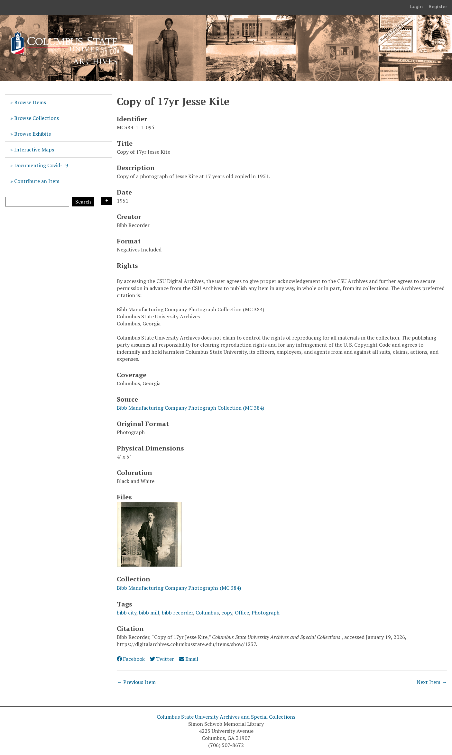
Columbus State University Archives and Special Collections (226, 716)
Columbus (207, 612)
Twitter (162, 658)
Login (416, 6)
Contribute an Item (37, 181)
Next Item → (432, 682)
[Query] (37, 201)
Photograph (266, 612)
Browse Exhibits (32, 133)
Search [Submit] (83, 201)
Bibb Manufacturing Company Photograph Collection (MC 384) (190, 407)
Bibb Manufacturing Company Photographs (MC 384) (179, 587)
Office (242, 612)
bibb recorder (177, 612)
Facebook (131, 658)
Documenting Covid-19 (41, 165)
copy (226, 612)
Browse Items (30, 102)
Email (188, 658)
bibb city (126, 612)
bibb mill (149, 612)
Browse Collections (36, 118)
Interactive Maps (34, 149)
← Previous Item (136, 682)
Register (438, 6)
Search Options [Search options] (106, 201)
